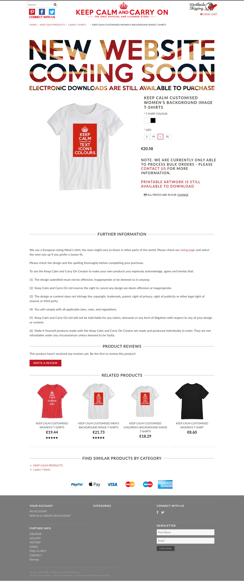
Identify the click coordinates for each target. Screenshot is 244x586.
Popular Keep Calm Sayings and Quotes (92, 584)
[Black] (153, 129)
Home (33, 33)
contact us (153, 178)
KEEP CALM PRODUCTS (52, 33)
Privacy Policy (45, 584)
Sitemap (34, 568)
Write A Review (45, 371)
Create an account (57, 524)
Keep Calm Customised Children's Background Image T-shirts (145, 436)
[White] (147, 129)
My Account (38, 520)
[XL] (167, 145)
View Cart (208, 14)
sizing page (188, 259)
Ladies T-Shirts (77, 33)
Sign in (34, 524)
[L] (160, 145)
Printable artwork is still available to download (170, 193)
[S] (147, 145)
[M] (153, 145)
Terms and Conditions (63, 584)
